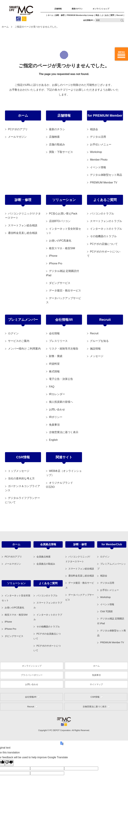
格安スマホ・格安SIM (62, 248)
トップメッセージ (18, 471)
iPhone (53, 255)
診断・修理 (59, 15)
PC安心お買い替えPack (63, 213)
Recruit (119, 15)
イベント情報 (98, 167)
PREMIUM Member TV (103, 182)
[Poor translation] (9, 763)
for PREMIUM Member (105, 115)
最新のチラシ (77, 9)
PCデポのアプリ (18, 129)
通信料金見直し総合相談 (22, 232)
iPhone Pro (55, 263)
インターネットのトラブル (106, 228)
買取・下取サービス (61, 152)
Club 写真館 (106, 611)
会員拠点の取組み (45, 563)
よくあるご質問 (107, 15)
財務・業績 (55, 356)
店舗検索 (54, 136)
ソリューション (64, 200)
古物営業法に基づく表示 (63, 432)
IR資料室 (54, 363)
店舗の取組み (57, 144)
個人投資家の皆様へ (61, 401)
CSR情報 (23, 457)
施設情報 (95, 348)
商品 (97, 15)
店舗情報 (58, 9)
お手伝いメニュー (100, 144)
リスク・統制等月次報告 (63, 348)
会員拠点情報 (48, 544)
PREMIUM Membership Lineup (80, 15)
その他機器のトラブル (103, 236)
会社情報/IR (88, 20)
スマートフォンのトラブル (106, 221)
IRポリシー (55, 417)
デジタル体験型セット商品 (106, 174)
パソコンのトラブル (102, 213)
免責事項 (54, 424)
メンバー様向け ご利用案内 (24, 348)
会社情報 (54, 333)
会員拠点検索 (43, 556)
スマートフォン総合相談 (22, 225)
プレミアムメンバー (23, 319)
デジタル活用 (98, 136)
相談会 (94, 129)
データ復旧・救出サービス (65, 290)
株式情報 (54, 371)
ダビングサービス (59, 283)
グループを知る (99, 340)
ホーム (50, 15)
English (53, 439)
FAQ (51, 386)
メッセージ (96, 356)
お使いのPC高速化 (60, 240)
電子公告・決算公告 (61, 379)
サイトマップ (96, 684)
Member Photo (99, 159)
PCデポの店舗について (104, 244)
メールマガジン (17, 136)
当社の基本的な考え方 (21, 478)
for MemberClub (112, 544)
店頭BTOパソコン (59, 221)
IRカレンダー (57, 394)
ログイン (13, 333)
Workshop (96, 152)
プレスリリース (58, 340)
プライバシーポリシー (31, 675)
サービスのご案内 (18, 340)
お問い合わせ (57, 409)
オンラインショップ (101, 9)
